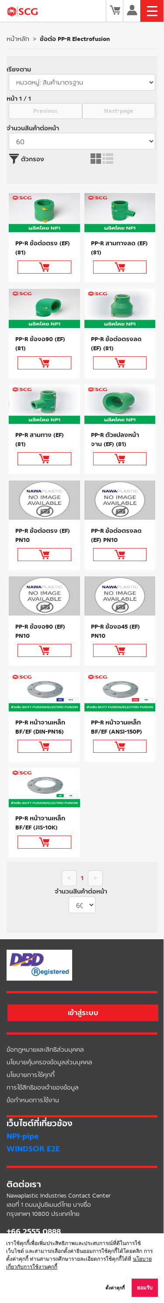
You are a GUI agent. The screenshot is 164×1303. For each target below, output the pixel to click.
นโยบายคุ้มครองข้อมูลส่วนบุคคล (49, 1062)
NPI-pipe (22, 1136)
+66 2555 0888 (34, 1231)
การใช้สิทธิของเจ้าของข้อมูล (43, 1087)
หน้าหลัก (18, 39)
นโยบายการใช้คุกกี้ (31, 1075)
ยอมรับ (145, 1288)
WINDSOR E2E (33, 1148)
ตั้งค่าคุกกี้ (115, 1288)
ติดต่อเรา (24, 1184)
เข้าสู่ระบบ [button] (83, 1012)
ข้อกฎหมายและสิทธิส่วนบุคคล (45, 1049)
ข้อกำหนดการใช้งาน (33, 1100)
